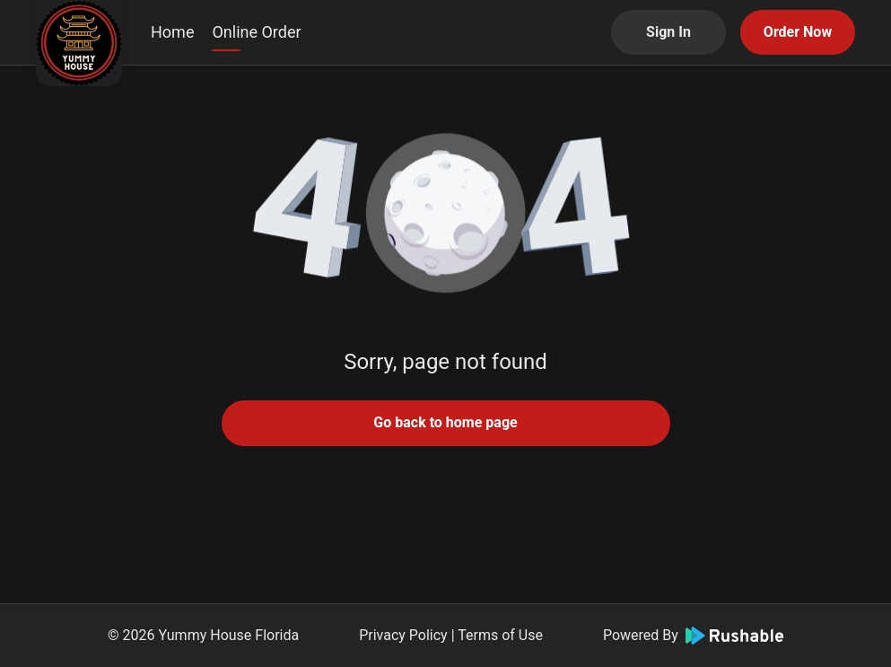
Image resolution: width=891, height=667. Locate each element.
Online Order (256, 31)
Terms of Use (500, 635)
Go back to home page (445, 422)
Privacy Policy (403, 635)
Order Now (798, 31)
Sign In (668, 31)
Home (172, 31)
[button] (446, 215)
